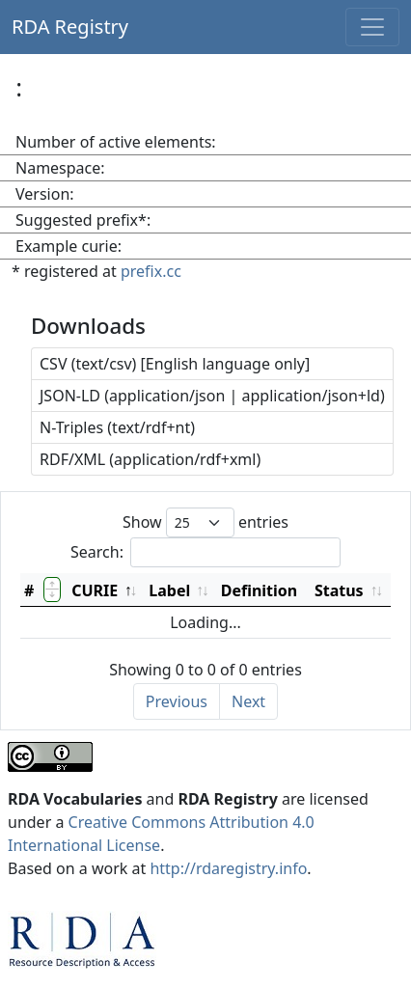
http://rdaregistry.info (228, 868)
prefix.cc (151, 271)
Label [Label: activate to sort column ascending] (169, 590)
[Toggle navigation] (372, 27)
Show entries (205, 522)
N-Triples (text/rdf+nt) (117, 427)
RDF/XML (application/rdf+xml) (150, 459)
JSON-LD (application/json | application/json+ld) (212, 395)
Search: (205, 552)
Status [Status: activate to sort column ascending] (339, 590)
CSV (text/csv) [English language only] (175, 363)
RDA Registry (70, 27)
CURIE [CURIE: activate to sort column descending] (94, 590)
